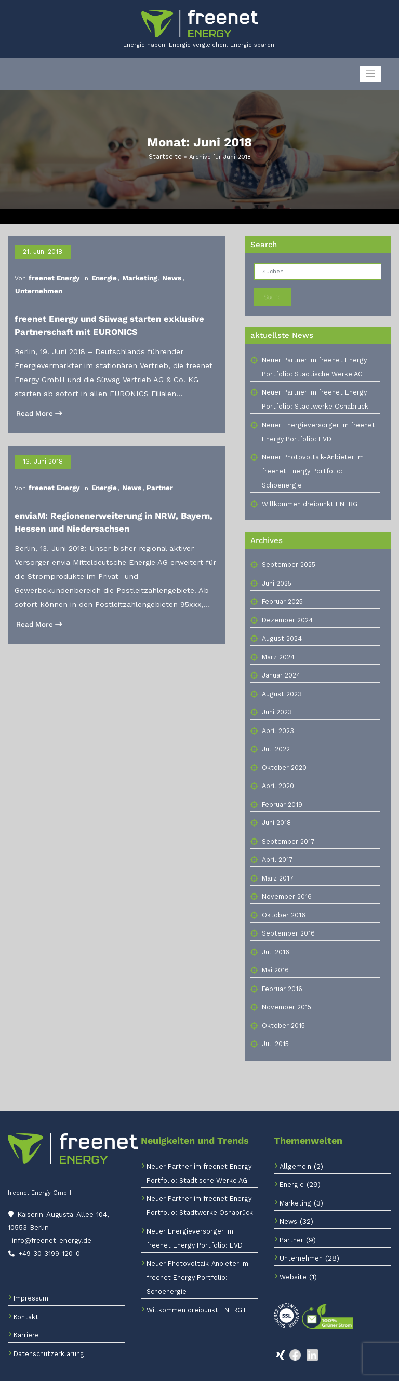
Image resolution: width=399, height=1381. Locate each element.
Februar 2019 (281, 789)
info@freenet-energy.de (49, 1221)
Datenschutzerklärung (45, 1333)
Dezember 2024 (285, 605)
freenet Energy (50, 272)
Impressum (30, 1278)
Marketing (127, 272)
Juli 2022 (275, 733)
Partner (146, 460)
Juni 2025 (276, 568)
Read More (36, 392)
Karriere (25, 1314)
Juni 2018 (275, 807)
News (156, 272)
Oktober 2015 (281, 1010)
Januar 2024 (280, 660)
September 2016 (286, 918)
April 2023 (277, 715)
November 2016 (285, 881)
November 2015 (285, 992)
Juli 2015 (274, 1028)
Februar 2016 (281, 973)
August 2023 (280, 678)
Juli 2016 (274, 936)
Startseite (165, 155)
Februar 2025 (282, 586)
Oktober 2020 (282, 752)
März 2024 (277, 642)
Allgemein (294, 1151)
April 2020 (277, 770)
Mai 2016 (274, 955)
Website (291, 1261)
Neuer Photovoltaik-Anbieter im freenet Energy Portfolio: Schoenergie (193, 1262)
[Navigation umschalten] (371, 74)
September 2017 (286, 826)
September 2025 (287, 549)
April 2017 (276, 844)
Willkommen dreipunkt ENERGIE (308, 488)
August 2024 (280, 623)
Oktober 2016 (281, 900)
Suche (272, 295)
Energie (95, 272)
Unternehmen (190, 272)
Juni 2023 (276, 697)
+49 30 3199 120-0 (46, 1233)
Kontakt (25, 1296)
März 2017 (276, 863)
